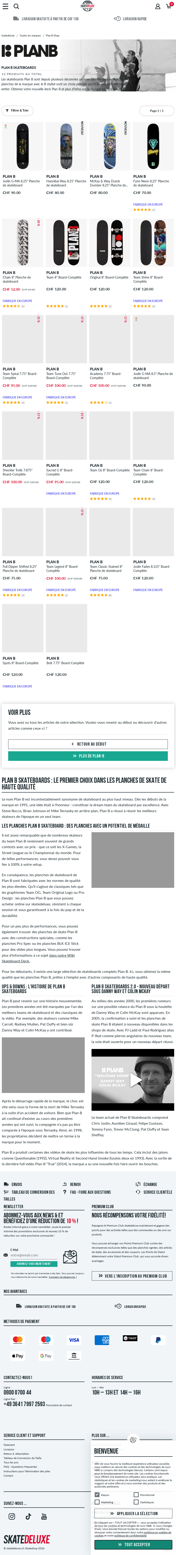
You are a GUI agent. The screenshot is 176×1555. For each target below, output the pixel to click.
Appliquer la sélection (133, 1513)
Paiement (9, 1445)
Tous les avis (11, 1462)
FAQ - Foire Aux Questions (86, 1192)
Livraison (9, 1449)
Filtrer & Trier (16, 110)
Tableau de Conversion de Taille (22, 1458)
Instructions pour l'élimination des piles (27, 1471)
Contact (8, 1475)
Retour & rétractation (16, 1453)
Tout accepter (133, 1545)
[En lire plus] (116, 89)
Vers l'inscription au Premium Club (132, 1276)
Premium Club (103, 1207)
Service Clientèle (153, 1192)
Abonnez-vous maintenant (34, 1264)
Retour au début (88, 744)
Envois (12, 1185)
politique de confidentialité (130, 1535)
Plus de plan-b (88, 756)
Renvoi (71, 1185)
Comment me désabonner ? (63, 1277)
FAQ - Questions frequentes (20, 1466)
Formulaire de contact (59, 1405)
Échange (146, 1185)
